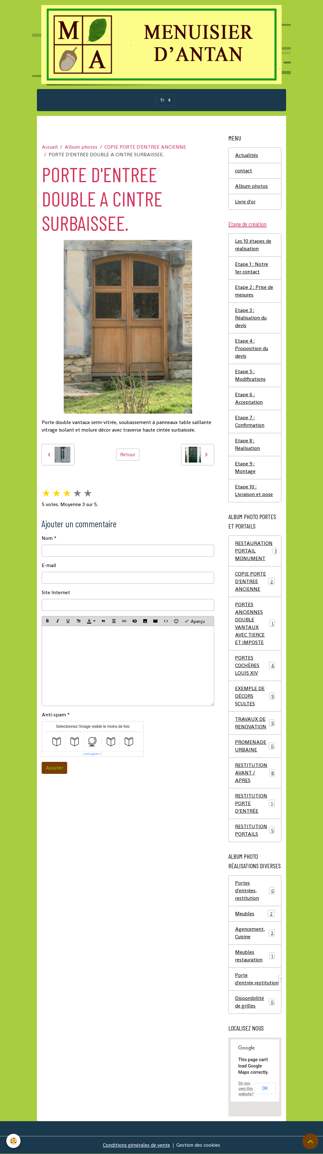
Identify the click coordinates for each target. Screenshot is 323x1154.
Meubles (254, 913)
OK (265, 1088)
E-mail (49, 565)
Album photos (81, 147)
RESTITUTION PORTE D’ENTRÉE (254, 803)
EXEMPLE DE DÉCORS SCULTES (254, 696)
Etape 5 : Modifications (250, 375)
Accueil (50, 147)
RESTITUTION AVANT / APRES (254, 773)
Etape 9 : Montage (245, 467)
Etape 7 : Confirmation (249, 421)
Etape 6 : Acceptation (249, 398)
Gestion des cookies (198, 1145)
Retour (127, 454)
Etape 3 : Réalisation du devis (251, 318)
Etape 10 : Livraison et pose (254, 490)
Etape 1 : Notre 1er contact (251, 268)
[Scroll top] (310, 1141)
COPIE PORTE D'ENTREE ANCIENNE (145, 147)
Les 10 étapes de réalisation (253, 245)
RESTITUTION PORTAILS (254, 830)
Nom (47, 538)
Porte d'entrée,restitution (258, 979)
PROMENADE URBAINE (254, 746)
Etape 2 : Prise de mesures (254, 291)
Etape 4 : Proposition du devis (251, 348)
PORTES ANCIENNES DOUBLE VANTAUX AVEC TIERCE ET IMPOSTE (255, 623)
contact (243, 170)
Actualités (246, 155)
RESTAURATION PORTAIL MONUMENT (257, 551)
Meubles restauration (254, 956)
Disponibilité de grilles (254, 1002)
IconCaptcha (91, 754)
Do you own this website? (246, 1088)
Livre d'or (245, 201)
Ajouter (54, 767)
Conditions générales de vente (136, 1145)
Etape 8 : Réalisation (247, 444)
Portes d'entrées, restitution (254, 890)
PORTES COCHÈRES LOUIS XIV (254, 665)
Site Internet (56, 592)
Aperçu (194, 621)
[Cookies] (13, 1141)
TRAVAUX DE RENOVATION (254, 723)
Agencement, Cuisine (254, 933)
